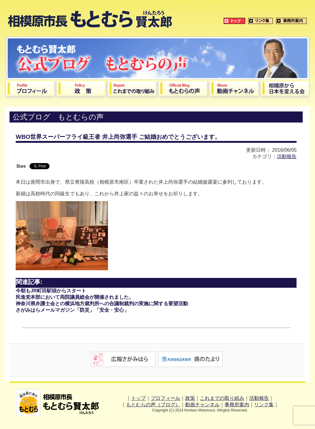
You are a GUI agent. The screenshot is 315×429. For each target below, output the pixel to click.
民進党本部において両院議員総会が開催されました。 (75, 297)
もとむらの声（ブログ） (153, 404)
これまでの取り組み (222, 398)
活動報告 (287, 156)
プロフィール (165, 398)
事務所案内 (237, 404)
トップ (138, 398)
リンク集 (264, 404)
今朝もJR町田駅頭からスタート (51, 290)
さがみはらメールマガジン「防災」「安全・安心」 (72, 310)
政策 (190, 398)
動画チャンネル (202, 404)
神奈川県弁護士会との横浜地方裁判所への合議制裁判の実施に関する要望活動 (102, 303)
